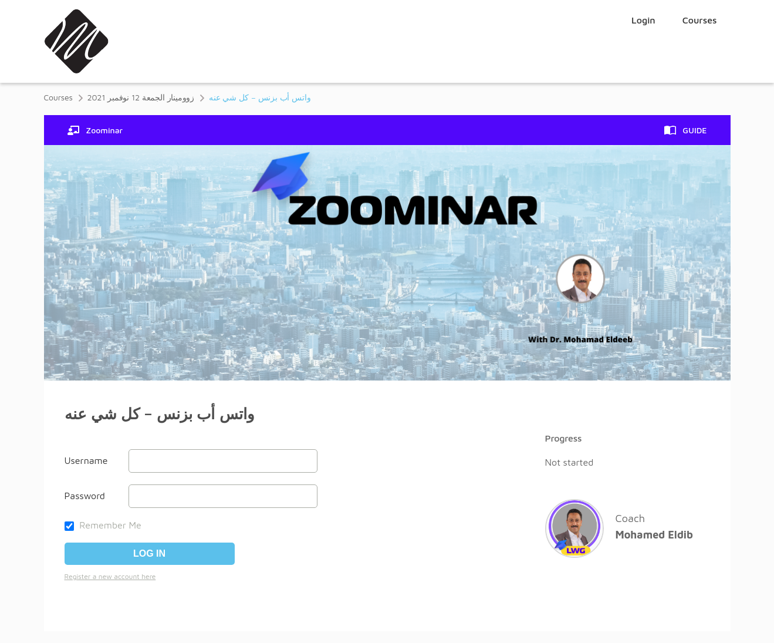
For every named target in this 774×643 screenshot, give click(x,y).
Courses (699, 20)
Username (86, 460)
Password (85, 495)
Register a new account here (110, 576)
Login (643, 20)
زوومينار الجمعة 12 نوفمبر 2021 (140, 97)
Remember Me (103, 525)
